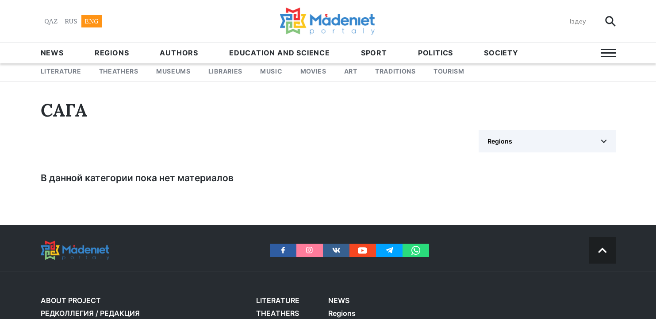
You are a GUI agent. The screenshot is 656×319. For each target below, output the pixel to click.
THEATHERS (118, 71)
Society (501, 52)
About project (71, 300)
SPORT (374, 52)
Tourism (448, 71)
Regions (112, 52)
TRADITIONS (395, 71)
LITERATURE (61, 71)
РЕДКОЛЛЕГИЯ (67, 313)
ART (350, 71)
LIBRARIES (225, 71)
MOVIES (313, 71)
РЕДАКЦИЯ (120, 313)
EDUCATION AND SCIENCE (279, 52)
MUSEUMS (173, 71)
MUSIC (271, 71)
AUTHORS (179, 52)
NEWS (52, 52)
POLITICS (435, 52)
